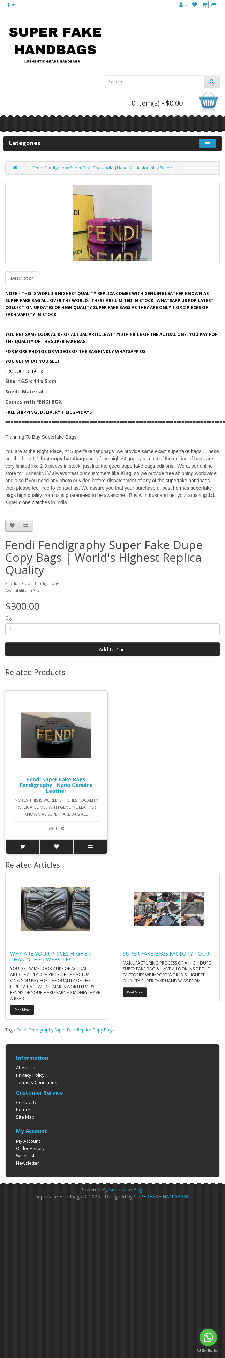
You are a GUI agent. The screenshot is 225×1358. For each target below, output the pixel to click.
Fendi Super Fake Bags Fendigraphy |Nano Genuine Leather (56, 785)
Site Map (25, 1117)
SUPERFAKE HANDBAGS (162, 1196)
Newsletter (27, 1163)
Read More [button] (22, 1009)
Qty (8, 618)
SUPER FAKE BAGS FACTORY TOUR (166, 953)
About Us (25, 1068)
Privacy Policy (30, 1075)
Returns (24, 1109)
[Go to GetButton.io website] (208, 1351)
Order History (30, 1148)
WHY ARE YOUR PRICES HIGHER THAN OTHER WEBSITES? (50, 956)
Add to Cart (112, 649)
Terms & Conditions (36, 1082)
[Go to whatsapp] (208, 1337)
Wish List (25, 1155)
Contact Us (27, 1102)
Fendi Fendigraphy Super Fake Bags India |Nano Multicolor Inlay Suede (102, 168)
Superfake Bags (127, 1189)
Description (22, 278)
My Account (28, 1141)
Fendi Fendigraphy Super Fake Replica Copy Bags (65, 1030)
